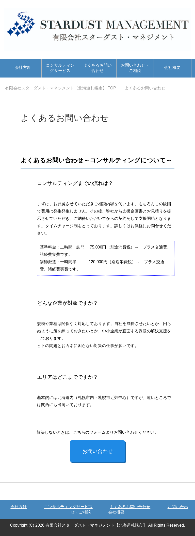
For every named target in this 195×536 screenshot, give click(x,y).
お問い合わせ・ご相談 (135, 68)
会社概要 (172, 67)
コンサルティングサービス (60, 68)
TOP (60, 88)
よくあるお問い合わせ (97, 68)
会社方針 (23, 67)
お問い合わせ (97, 451)
